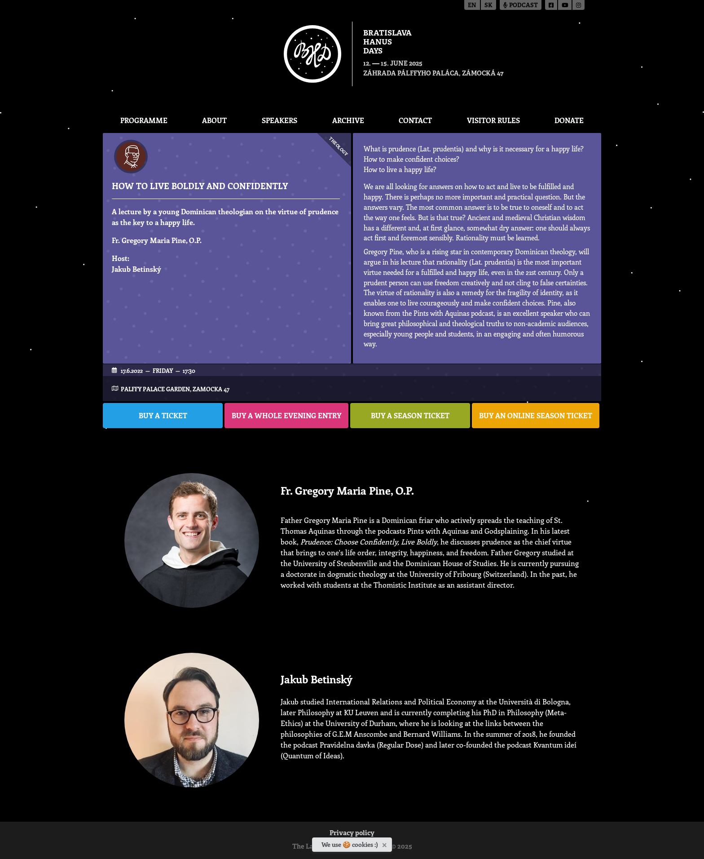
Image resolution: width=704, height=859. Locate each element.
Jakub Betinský (136, 269)
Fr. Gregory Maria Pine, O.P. (157, 240)
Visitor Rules (493, 120)
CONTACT (415, 120)
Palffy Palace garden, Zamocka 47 (175, 389)
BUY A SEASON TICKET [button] (410, 415)
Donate (569, 120)
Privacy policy (352, 833)
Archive (348, 120)
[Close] (385, 843)
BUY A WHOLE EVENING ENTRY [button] (286, 415)
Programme (143, 120)
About (214, 120)
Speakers (279, 120)
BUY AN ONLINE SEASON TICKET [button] (535, 415)
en (472, 6)
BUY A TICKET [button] (163, 415)
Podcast (520, 6)
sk (488, 6)
